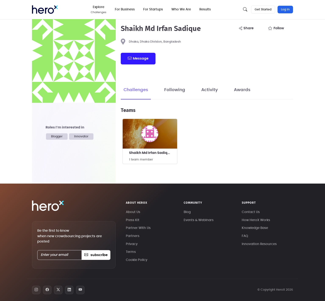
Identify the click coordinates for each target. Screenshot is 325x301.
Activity (209, 90)
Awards (242, 90)
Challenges (136, 90)
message (138, 58)
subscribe (95, 255)
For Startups (153, 9)
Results (205, 9)
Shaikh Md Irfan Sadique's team (153, 153)
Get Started (263, 9)
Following (174, 90)
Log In (285, 9)
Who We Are (181, 9)
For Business (125, 9)
